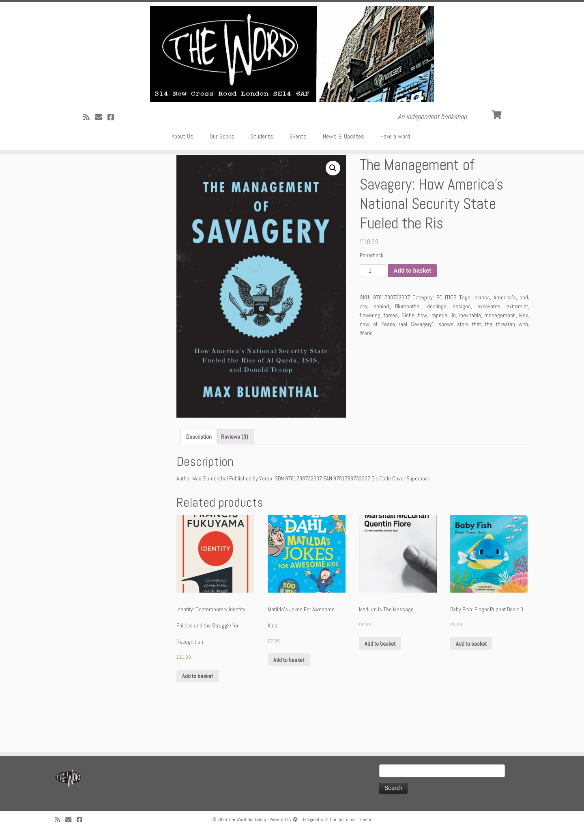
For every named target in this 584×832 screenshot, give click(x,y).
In (454, 354)
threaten (505, 363)
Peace (388, 363)
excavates (488, 345)
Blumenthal (408, 345)
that (476, 363)
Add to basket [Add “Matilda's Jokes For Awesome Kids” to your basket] (288, 698)
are (363, 345)
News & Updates (343, 153)
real (403, 363)
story (462, 363)
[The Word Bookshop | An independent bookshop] (292, 62)
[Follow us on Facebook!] (113, 134)
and (524, 336)
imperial (439, 354)
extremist (517, 345)
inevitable (470, 354)
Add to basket (412, 310)
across (482, 336)
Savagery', (422, 363)
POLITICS (83, 186)
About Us (182, 153)
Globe (408, 354)
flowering (370, 354)
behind (381, 345)
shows (445, 363)
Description (199, 475)
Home (61, 186)
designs (462, 345)
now (364, 363)
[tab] (199, 475)
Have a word (395, 153)
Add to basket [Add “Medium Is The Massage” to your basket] (380, 682)
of (375, 363)
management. (500, 354)
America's (505, 336)
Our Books (222, 153)
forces (391, 354)
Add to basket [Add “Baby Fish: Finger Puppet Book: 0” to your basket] (471, 682)
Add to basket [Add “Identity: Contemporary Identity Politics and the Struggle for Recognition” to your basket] (197, 715)
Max (523, 354)
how (422, 354)
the (488, 363)
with (523, 363)
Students (262, 153)
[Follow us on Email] (101, 134)
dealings (437, 345)
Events (298, 153)
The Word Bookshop (247, 819)
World (366, 372)
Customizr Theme (354, 819)
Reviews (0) (234, 475)
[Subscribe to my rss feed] (89, 134)
